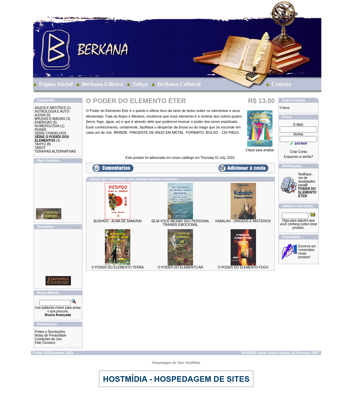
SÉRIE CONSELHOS (51, 133)
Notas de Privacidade (50, 335)
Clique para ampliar (259, 148)
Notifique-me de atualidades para (307, 185)
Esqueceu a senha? (298, 157)
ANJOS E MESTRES (50, 108)
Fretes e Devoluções (50, 332)
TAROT (40, 148)
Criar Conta (298, 152)
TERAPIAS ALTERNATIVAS (55, 151)
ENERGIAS (43, 122)
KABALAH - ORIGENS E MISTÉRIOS (243, 221)
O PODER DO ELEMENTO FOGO (243, 267)
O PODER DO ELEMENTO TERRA (118, 267)
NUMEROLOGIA (47, 126)
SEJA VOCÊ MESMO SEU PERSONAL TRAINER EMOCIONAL (180, 223)
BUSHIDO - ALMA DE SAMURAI (118, 221)
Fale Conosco (45, 342)
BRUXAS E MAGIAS (50, 119)
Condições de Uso (48, 339)
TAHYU (40, 144)
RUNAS (41, 129)
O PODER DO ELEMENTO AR (180, 267)
